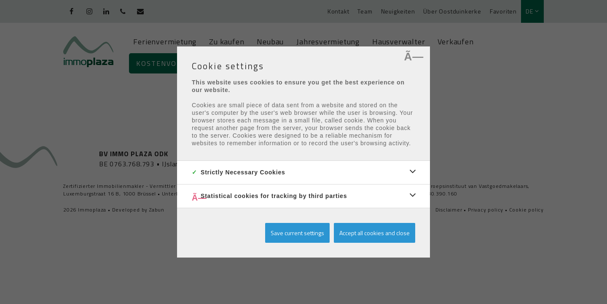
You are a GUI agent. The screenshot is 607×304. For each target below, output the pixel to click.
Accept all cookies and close (374, 232)
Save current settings (297, 232)
